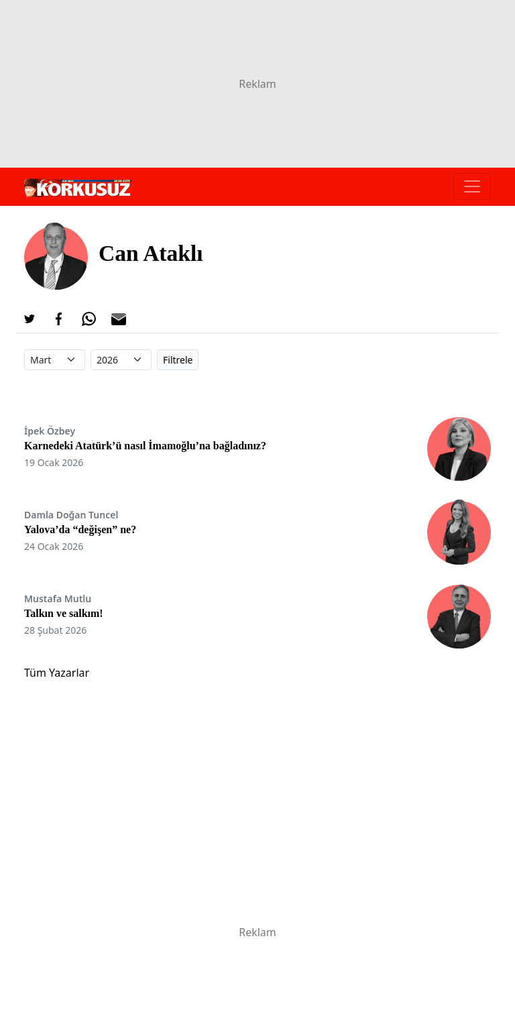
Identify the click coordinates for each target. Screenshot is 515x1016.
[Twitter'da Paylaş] (29, 319)
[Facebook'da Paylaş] (59, 319)
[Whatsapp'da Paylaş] (88, 319)
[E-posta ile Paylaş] (118, 319)
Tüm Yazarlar (56, 672)
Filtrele (177, 359)
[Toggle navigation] (472, 186)
